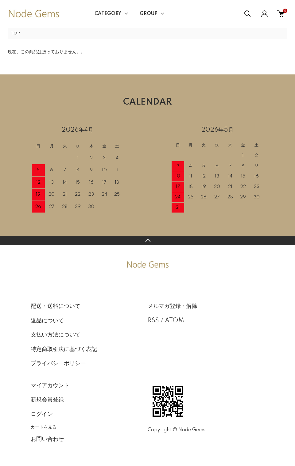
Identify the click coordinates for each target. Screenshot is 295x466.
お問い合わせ (47, 439)
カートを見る (43, 426)
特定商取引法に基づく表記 (64, 349)
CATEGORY (108, 13)
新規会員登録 (47, 400)
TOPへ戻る (147, 240)
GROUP (148, 13)
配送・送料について (55, 306)
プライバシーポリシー (58, 363)
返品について (47, 321)
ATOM (174, 321)
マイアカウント (50, 386)
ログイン (42, 414)
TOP (15, 33)
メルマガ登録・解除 (172, 306)
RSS (153, 321)
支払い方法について (55, 335)
